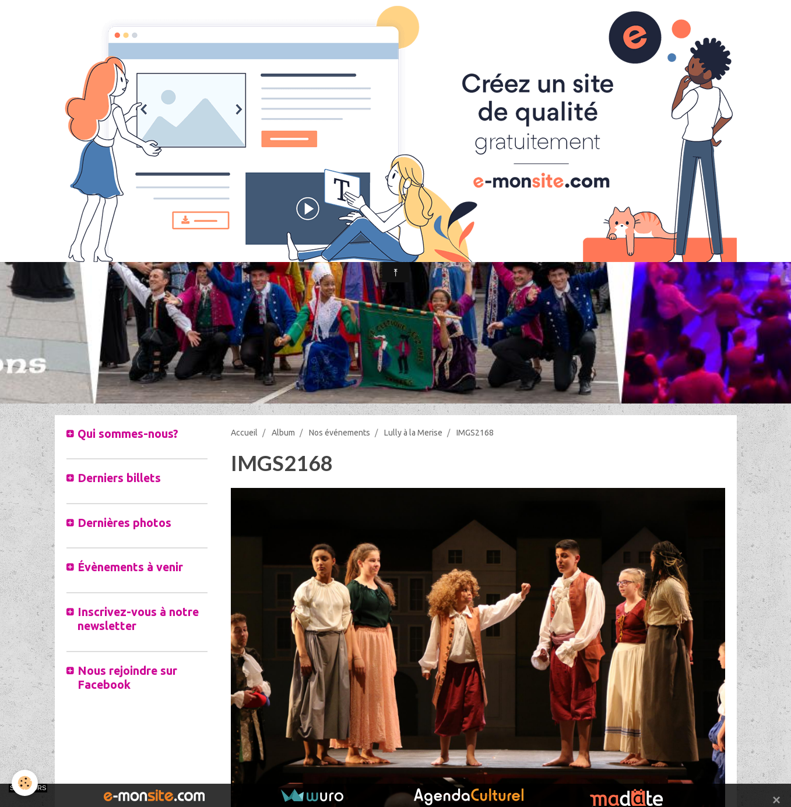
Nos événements (339, 432)
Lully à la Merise (413, 432)
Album (283, 432)
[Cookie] (25, 783)
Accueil (244, 432)
